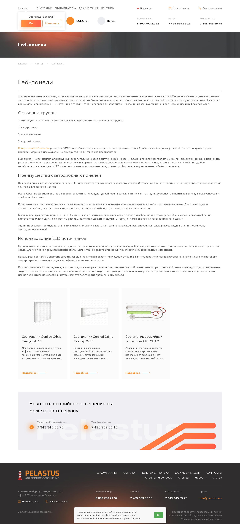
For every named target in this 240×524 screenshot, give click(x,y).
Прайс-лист (146, 8)
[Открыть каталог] (77, 21)
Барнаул (22, 8)
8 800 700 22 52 (148, 23)
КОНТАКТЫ (107, 8)
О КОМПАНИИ (44, 8)
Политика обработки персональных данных (197, 511)
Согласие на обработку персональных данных (195, 515)
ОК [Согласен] (158, 515)
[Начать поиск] (102, 21)
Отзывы (183, 477)
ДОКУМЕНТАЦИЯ (89, 8)
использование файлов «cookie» (93, 515)
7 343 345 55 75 (211, 23)
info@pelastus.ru (211, 498)
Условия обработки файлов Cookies (201, 519)
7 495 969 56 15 (179, 23)
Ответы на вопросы (159, 477)
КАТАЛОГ (129, 472)
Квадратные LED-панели (33, 148)
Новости (200, 477)
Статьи (217, 477)
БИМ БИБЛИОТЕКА (65, 8)
